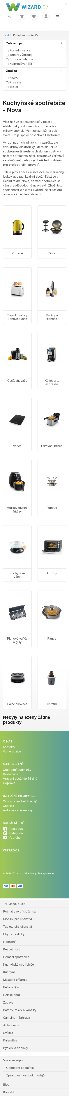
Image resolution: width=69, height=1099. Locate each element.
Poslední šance (18, 50)
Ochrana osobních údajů (20, 801)
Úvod (6, 35)
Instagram (16, 833)
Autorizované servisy (18, 810)
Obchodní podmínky (17, 770)
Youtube (15, 837)
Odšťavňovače (17, 380)
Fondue (52, 508)
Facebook (16, 829)
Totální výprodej (19, 55)
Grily (52, 253)
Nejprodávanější (19, 63)
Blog (6, 1084)
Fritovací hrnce (51, 446)
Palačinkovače (17, 704)
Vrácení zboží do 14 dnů (20, 778)
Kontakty (9, 747)
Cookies (8, 806)
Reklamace (10, 774)
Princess (13, 82)
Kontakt (8, 1092)
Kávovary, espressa (52, 382)
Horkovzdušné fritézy (17, 509)
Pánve (51, 638)
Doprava (9, 783)
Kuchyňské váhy (17, 575)
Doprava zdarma (19, 59)
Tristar (12, 87)
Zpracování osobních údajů (25, 1075)
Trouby (52, 573)
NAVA (12, 78)
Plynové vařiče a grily (17, 640)
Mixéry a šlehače (52, 317)
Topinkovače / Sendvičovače (17, 317)
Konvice (17, 253)
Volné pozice (12, 751)
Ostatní (52, 704)
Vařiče (17, 446)
